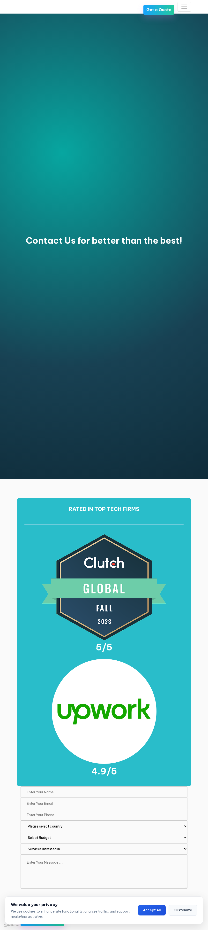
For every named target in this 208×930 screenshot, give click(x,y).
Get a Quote (158, 9)
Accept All (152, 910)
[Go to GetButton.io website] (11, 925)
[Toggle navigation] (184, 7)
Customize (183, 910)
